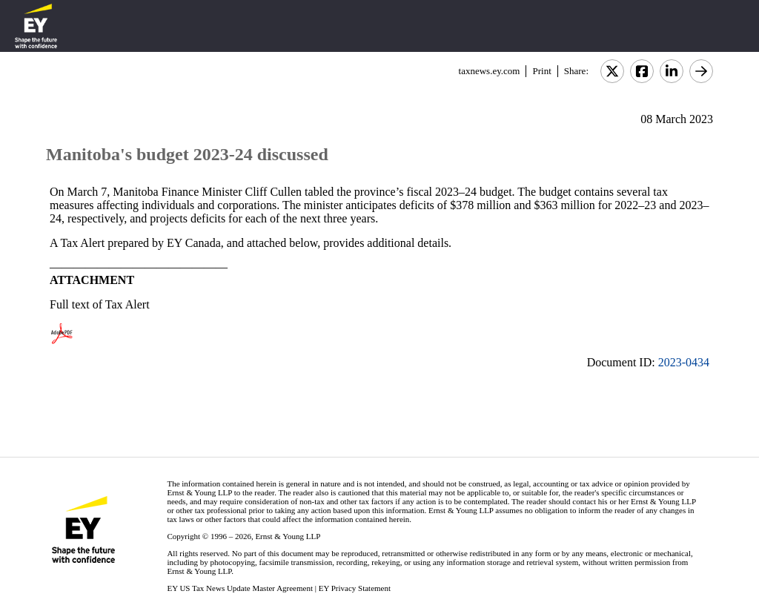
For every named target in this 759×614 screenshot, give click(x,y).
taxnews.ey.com (489, 70)
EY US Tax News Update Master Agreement (240, 588)
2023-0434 (683, 362)
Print (541, 70)
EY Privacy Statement (355, 588)
